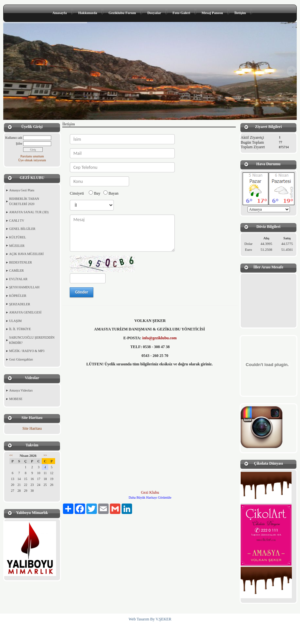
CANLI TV (16, 220)
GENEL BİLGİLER (22, 229)
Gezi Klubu (150, 492)
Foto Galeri (181, 13)
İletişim (240, 13)
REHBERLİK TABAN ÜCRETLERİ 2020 (24, 201)
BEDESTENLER (20, 262)
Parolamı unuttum (32, 156)
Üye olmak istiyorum (32, 160)
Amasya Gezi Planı (21, 190)
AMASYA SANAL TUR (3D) (29, 212)
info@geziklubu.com (159, 338)
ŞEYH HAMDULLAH (24, 287)
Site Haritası (32, 428)
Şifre (19, 143)
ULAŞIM (15, 321)
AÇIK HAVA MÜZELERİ (26, 254)
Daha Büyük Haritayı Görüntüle (150, 497)
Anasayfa (59, 13)
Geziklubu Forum (122, 13)
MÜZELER (16, 246)
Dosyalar (154, 13)
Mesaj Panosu (212, 13)
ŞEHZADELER (19, 304)
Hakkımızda (87, 13)
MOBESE (15, 399)
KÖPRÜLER (17, 295)
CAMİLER (16, 270)
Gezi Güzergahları (21, 359)
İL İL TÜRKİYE (20, 329)
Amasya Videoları (21, 390)
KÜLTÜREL (17, 237)
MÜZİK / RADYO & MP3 (26, 351)
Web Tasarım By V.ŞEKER (150, 619)
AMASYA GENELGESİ (25, 312)
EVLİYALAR (18, 279)
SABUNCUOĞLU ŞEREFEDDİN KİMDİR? (31, 340)
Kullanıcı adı (13, 137)
